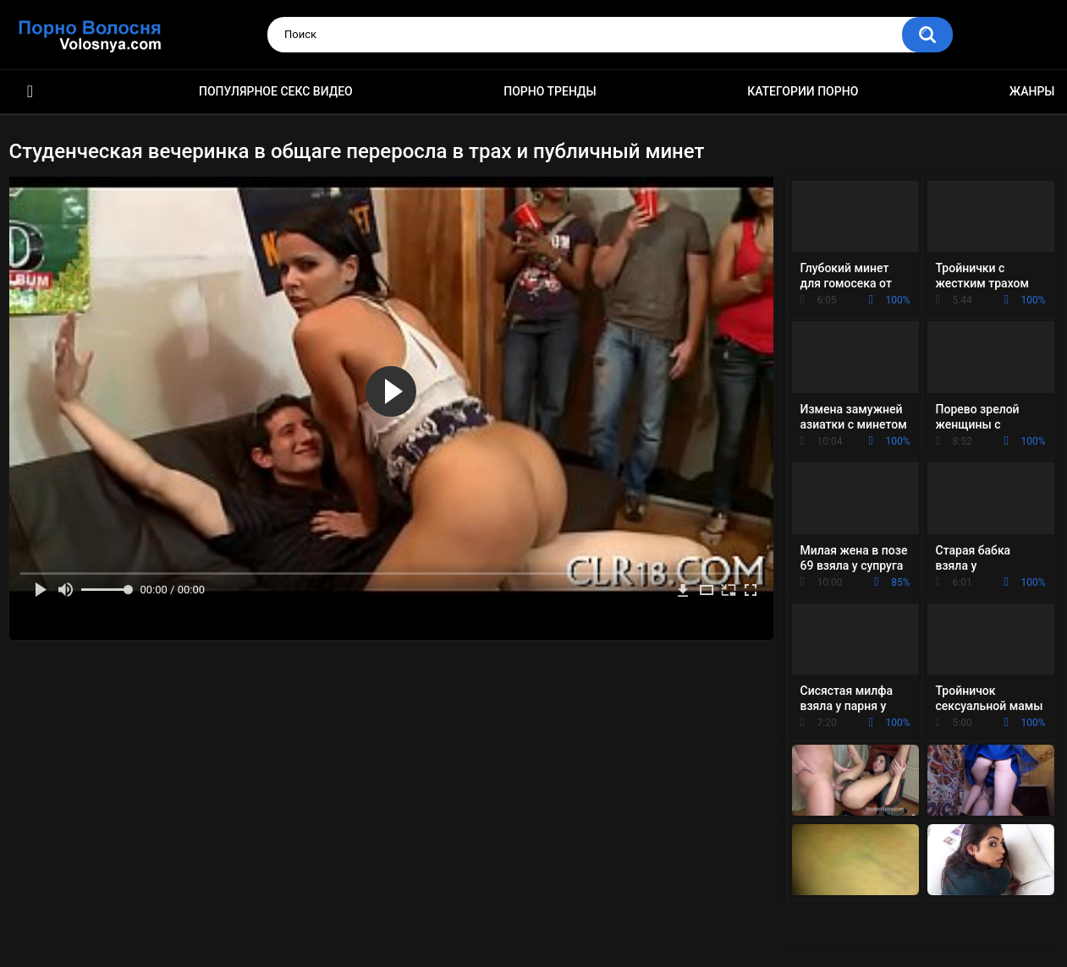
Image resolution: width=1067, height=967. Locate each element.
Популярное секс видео (276, 91)
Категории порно (802, 91)
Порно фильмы (30, 91)
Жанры (1032, 91)
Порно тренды (549, 91)
